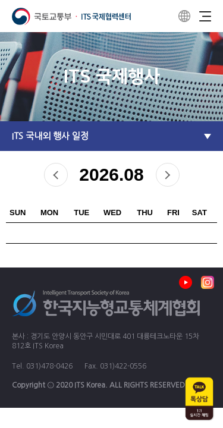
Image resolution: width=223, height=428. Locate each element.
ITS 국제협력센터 (71, 16)
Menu (205, 16)
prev (56, 175)
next (168, 175)
